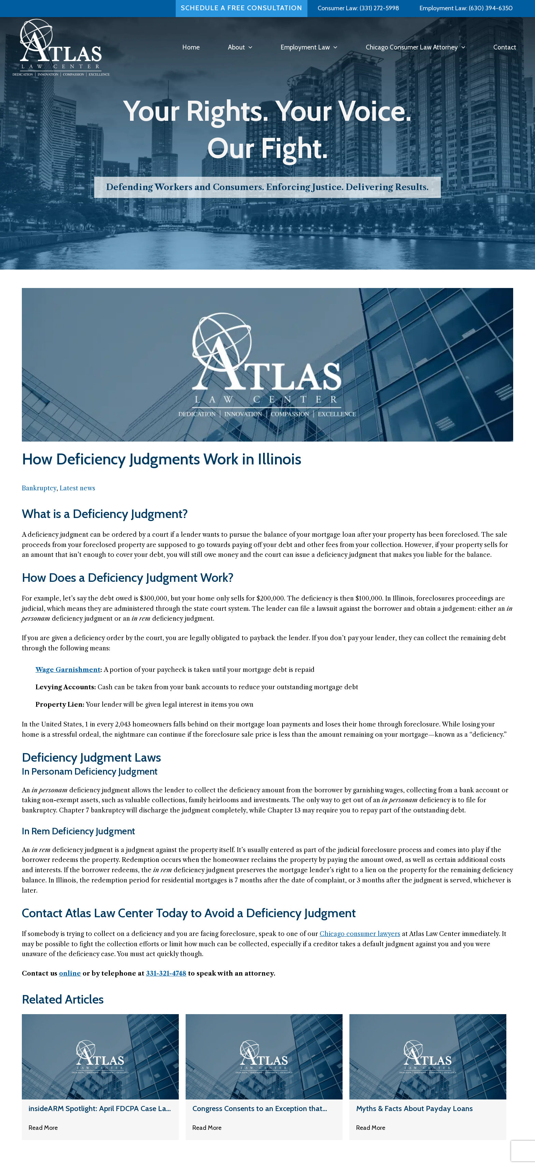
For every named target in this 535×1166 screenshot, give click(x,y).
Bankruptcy (39, 488)
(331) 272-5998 (379, 6)
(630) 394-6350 (490, 6)
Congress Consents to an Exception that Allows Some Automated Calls (257, 1109)
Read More (43, 1129)
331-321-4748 (166, 973)
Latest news (77, 488)
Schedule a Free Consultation (241, 6)
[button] (248, 47)
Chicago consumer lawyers (360, 934)
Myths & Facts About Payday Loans (414, 1109)
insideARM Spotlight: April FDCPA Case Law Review (100, 1109)
